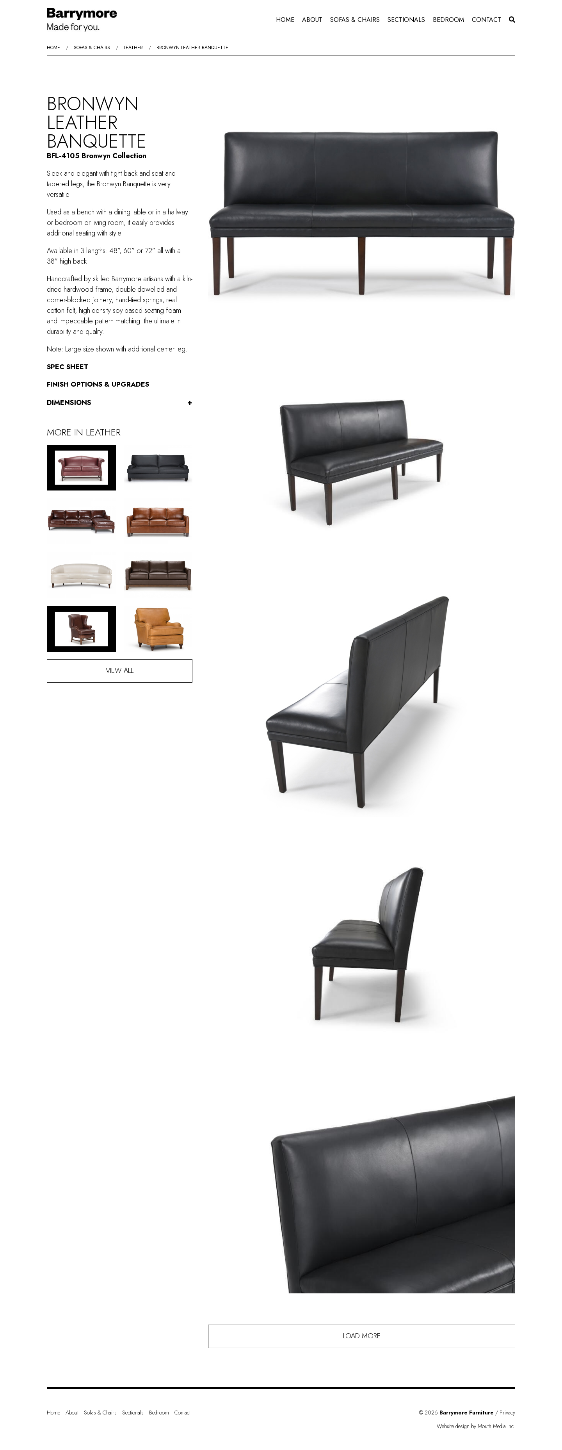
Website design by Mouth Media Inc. (476, 1426)
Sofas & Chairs (355, 19)
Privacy (507, 1412)
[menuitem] (285, 20)
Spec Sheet (68, 367)
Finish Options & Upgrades (98, 384)
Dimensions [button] (119, 403)
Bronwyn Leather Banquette (192, 47)
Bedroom (448, 19)
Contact (486, 19)
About (312, 19)
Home (285, 19)
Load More (362, 1336)
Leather (133, 47)
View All (119, 670)
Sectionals (406, 19)
